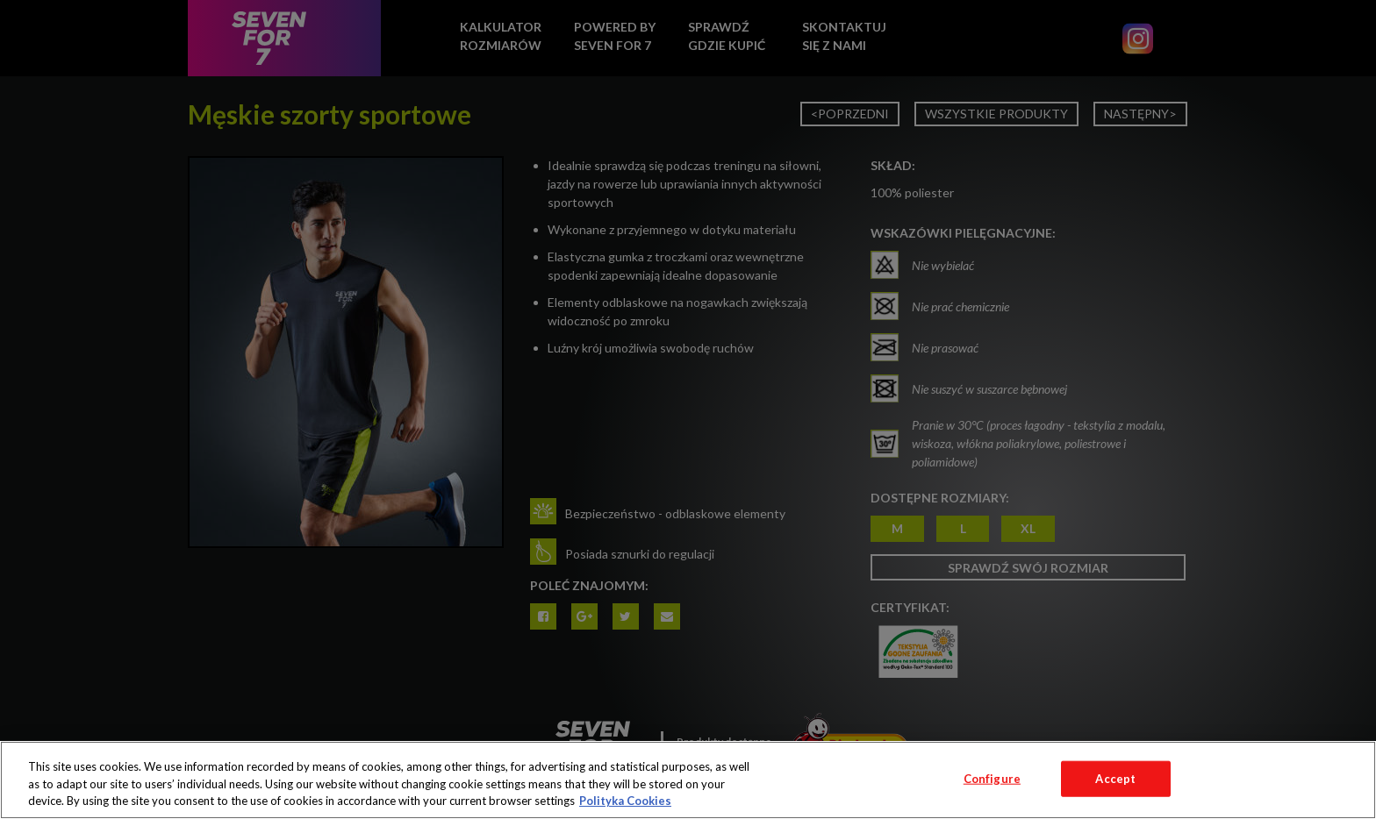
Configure (992, 778)
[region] (688, 780)
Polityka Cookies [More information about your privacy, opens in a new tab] (625, 801)
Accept (1115, 778)
